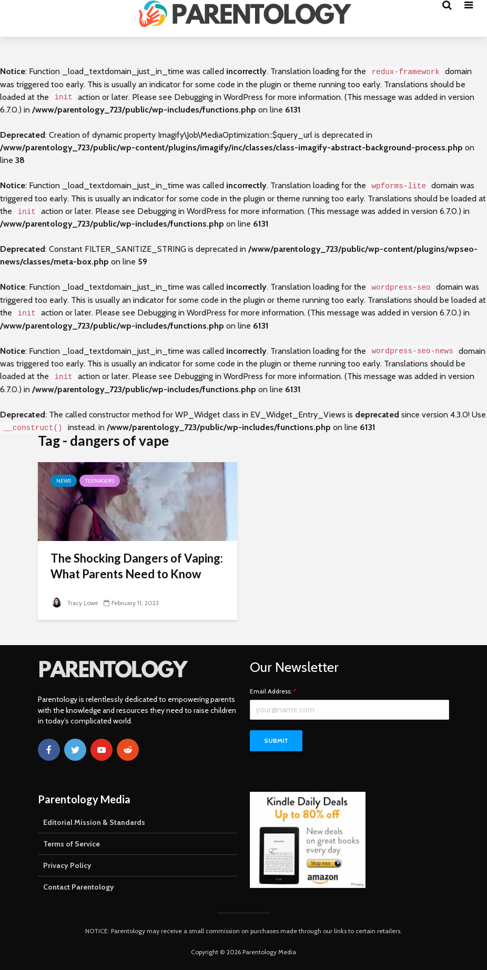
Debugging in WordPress (218, 97)
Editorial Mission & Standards (94, 822)
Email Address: (273, 691)
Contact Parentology (78, 887)
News (63, 480)
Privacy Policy (67, 865)
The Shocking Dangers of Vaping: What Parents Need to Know (136, 566)
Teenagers (99, 480)
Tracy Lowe (74, 603)
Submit (276, 740)
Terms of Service (71, 844)
